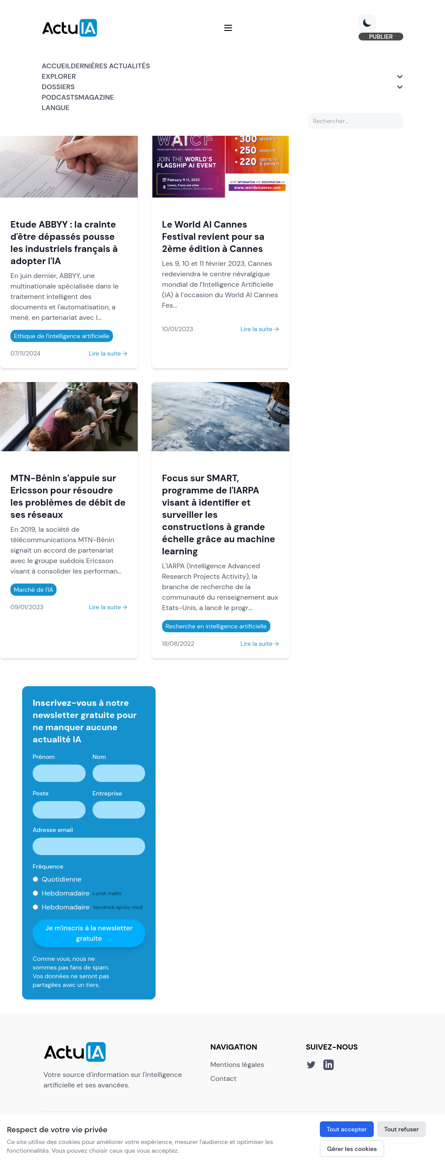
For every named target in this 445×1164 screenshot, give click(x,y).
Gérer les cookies (352, 1149)
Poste (41, 793)
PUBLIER (381, 36)
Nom (99, 757)
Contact (223, 1078)
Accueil (56, 65)
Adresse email (53, 830)
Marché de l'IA (33, 590)
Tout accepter (347, 1129)
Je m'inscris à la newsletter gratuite (89, 933)
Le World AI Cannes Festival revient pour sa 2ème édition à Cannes (213, 236)
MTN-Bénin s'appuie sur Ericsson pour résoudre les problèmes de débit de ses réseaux (68, 496)
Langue (56, 107)
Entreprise (107, 793)
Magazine (96, 97)
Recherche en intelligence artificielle (216, 626)
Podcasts (60, 97)
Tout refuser (401, 1129)
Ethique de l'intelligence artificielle (62, 336)
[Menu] (228, 28)
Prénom (44, 757)
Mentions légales (237, 1064)
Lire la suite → (108, 353)
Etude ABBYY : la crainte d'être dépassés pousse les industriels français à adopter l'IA (64, 242)
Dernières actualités (110, 65)
